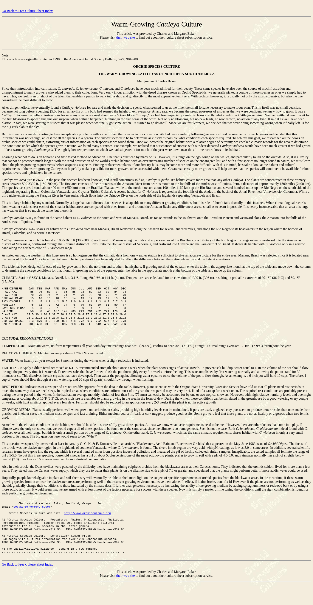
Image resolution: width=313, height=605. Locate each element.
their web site (125, 37)
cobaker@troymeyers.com (32, 517)
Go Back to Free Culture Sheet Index (27, 11)
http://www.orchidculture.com (87, 525)
